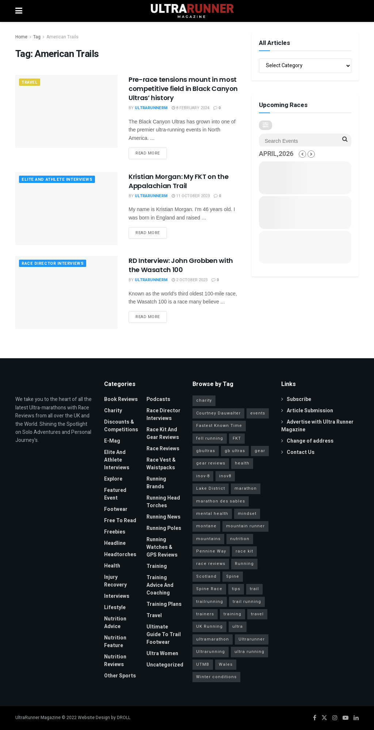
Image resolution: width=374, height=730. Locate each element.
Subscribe (296, 399)
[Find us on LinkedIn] (356, 718)
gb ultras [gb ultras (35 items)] (235, 451)
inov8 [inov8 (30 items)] (225, 476)
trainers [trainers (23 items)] (205, 614)
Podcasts (158, 399)
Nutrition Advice (115, 622)
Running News (163, 517)
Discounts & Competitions (121, 425)
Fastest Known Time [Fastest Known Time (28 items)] (219, 426)
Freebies (114, 532)
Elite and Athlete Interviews (57, 179)
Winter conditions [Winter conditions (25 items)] (216, 677)
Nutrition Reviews (115, 660)
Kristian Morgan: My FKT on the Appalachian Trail (178, 181)
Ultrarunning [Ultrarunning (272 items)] (210, 652)
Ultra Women (162, 653)
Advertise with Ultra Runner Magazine (317, 425)
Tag (37, 37)
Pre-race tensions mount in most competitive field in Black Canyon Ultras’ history (183, 88)
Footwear (115, 509)
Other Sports (120, 676)
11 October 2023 (191, 196)
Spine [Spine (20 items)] (232, 576)
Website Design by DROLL (104, 717)
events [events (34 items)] (257, 413)
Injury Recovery (115, 581)
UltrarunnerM (151, 108)
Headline (115, 543)
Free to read (120, 520)
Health (112, 566)
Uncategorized (164, 665)
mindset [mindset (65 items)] (247, 514)
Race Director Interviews (53, 263)
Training (156, 566)
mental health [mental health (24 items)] (212, 514)
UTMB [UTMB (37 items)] (202, 664)
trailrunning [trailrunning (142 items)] (209, 602)
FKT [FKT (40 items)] (237, 438)
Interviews (116, 596)
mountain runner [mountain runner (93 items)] (245, 526)
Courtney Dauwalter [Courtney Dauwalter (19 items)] (218, 413)
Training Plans (164, 604)
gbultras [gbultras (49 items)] (205, 451)
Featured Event (115, 494)
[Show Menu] (18, 11)
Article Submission (307, 410)
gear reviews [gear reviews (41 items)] (210, 463)
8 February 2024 (190, 108)
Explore (113, 479)
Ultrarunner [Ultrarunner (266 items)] (251, 639)
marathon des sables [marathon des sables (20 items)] (220, 501)
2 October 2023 (189, 280)
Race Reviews (162, 448)
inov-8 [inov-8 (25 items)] (203, 476)
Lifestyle (115, 607)
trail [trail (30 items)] (254, 589)
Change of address (307, 441)
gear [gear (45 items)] (260, 451)
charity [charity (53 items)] (204, 400)
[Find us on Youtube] (345, 718)
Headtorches (120, 554)
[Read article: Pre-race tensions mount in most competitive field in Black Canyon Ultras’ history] (66, 111)
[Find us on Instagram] (334, 718)
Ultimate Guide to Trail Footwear (163, 634)
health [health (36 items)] (242, 463)
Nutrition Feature (115, 641)
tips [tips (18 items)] (236, 589)
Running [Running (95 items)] (244, 564)
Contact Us (297, 452)
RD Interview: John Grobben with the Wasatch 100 (181, 265)
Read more (151, 152)
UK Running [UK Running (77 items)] (209, 626)
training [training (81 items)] (232, 614)
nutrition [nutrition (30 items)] (239, 539)
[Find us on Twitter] (324, 718)
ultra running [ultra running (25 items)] (249, 652)
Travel (30, 82)
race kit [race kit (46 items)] (244, 551)
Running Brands (156, 482)
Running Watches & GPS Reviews (162, 547)
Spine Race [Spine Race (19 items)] (209, 589)
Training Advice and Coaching (159, 585)
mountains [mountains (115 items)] (208, 539)
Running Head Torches (163, 501)
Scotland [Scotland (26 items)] (206, 576)
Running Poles (163, 528)
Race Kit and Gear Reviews (162, 433)
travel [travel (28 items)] (257, 614)
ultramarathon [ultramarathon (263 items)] (212, 639)
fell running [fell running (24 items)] (209, 438)
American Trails (62, 37)
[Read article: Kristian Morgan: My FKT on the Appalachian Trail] (66, 208)
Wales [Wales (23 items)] (226, 664)
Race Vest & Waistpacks (161, 463)
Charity (113, 410)
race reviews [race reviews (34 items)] (210, 564)
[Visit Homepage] (192, 11)
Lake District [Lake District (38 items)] (210, 488)
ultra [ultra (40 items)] (237, 626)
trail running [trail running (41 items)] (247, 602)
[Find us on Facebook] (314, 718)
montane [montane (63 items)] (206, 526)
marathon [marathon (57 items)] (245, 488)
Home (21, 37)
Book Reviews (121, 399)
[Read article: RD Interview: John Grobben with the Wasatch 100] (66, 292)
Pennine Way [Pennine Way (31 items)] (211, 551)
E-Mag (112, 441)
